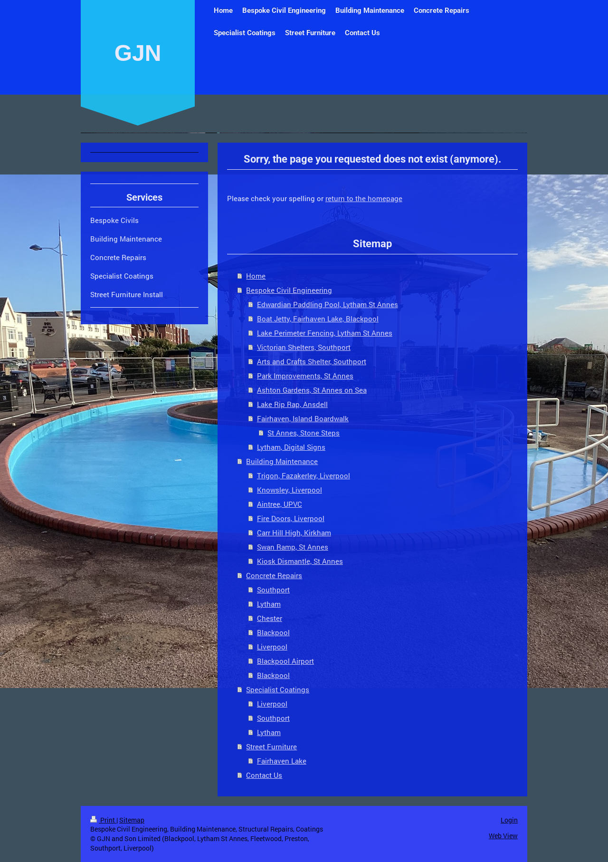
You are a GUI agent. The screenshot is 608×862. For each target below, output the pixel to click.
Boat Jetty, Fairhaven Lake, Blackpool (318, 318)
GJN (138, 53)
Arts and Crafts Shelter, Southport (311, 361)
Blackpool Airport (285, 661)
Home (256, 276)
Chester (269, 618)
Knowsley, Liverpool (289, 489)
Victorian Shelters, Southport (304, 347)
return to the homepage (363, 198)
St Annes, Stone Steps (303, 432)
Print (103, 819)
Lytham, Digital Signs (291, 447)
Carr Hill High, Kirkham (294, 532)
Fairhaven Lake (281, 760)
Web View (503, 835)
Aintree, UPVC (279, 504)
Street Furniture (271, 746)
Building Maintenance (282, 461)
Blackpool (273, 632)
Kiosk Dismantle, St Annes (300, 561)
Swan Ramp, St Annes (292, 547)
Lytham (269, 604)
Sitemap (131, 819)
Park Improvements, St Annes (305, 375)
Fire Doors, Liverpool (290, 518)
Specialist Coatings (277, 689)
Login (509, 819)
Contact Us (264, 775)
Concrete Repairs (274, 575)
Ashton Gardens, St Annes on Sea (312, 390)
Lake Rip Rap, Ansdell (292, 404)
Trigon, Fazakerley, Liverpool (303, 475)
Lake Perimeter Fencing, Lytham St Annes (324, 333)
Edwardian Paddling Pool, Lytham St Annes (327, 304)
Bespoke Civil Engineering (289, 290)
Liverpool (272, 646)
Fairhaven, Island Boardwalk (303, 418)
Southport (273, 589)
